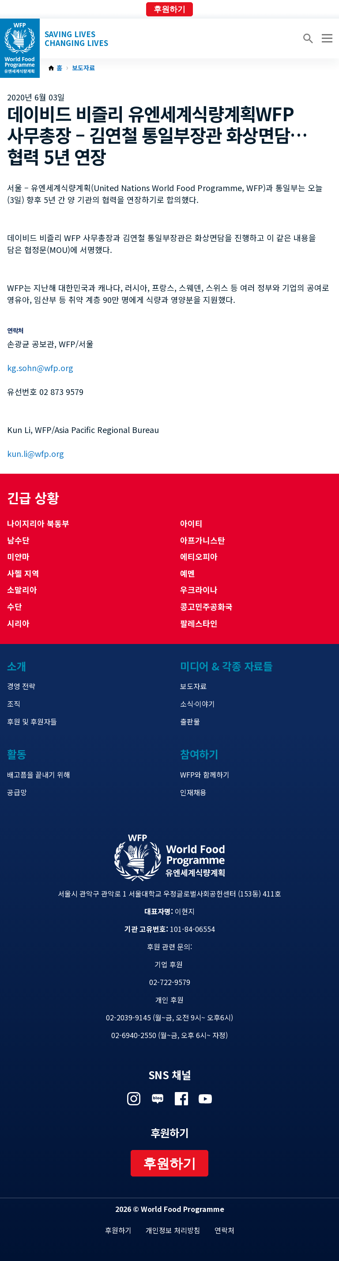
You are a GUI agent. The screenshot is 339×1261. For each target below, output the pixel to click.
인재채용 (193, 792)
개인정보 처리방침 (173, 1230)
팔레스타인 (199, 623)
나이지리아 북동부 (38, 523)
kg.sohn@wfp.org (40, 367)
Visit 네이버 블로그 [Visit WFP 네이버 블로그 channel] (157, 1098)
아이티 (191, 523)
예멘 (187, 573)
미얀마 (18, 556)
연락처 (224, 1230)
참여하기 (199, 754)
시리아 (18, 623)
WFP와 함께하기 (205, 774)
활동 (16, 754)
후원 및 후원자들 (32, 721)
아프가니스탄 (202, 540)
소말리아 (22, 589)
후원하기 (169, 9)
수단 (14, 606)
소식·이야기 (197, 703)
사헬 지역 (23, 573)
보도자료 (83, 68)
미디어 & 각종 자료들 (226, 666)
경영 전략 (21, 686)
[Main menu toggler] (325, 38)
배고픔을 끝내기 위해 (38, 774)
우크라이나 (199, 589)
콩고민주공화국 (206, 606)
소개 (16, 666)
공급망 (17, 792)
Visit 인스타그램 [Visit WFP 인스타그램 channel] (133, 1098)
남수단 (18, 540)
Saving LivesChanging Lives (76, 38)
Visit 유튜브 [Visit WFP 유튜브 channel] (205, 1098)
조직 (13, 703)
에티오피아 (199, 556)
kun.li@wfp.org (35, 453)
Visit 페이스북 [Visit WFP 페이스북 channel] (181, 1098)
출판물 (190, 721)
